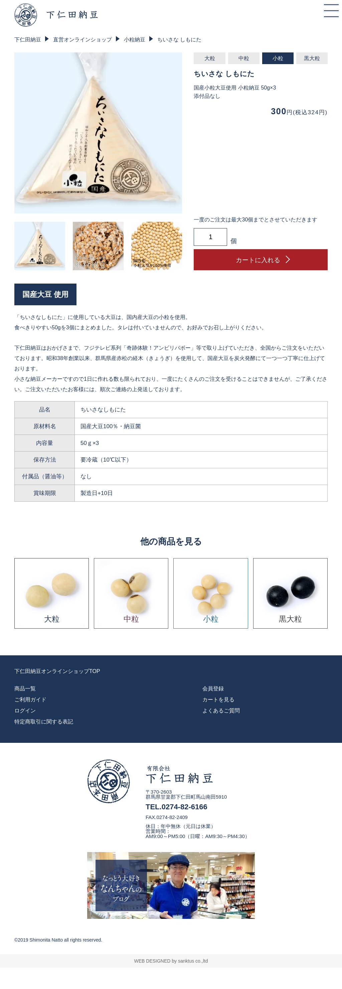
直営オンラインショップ (82, 39)
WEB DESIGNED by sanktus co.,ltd (171, 961)
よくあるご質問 (221, 710)
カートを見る (218, 699)
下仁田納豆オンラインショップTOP (57, 671)
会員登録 (213, 688)
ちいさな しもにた (179, 39)
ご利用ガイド (30, 699)
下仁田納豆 (27, 39)
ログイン (25, 710)
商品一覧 (25, 688)
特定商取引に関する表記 (43, 721)
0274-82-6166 (184, 807)
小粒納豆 (134, 39)
